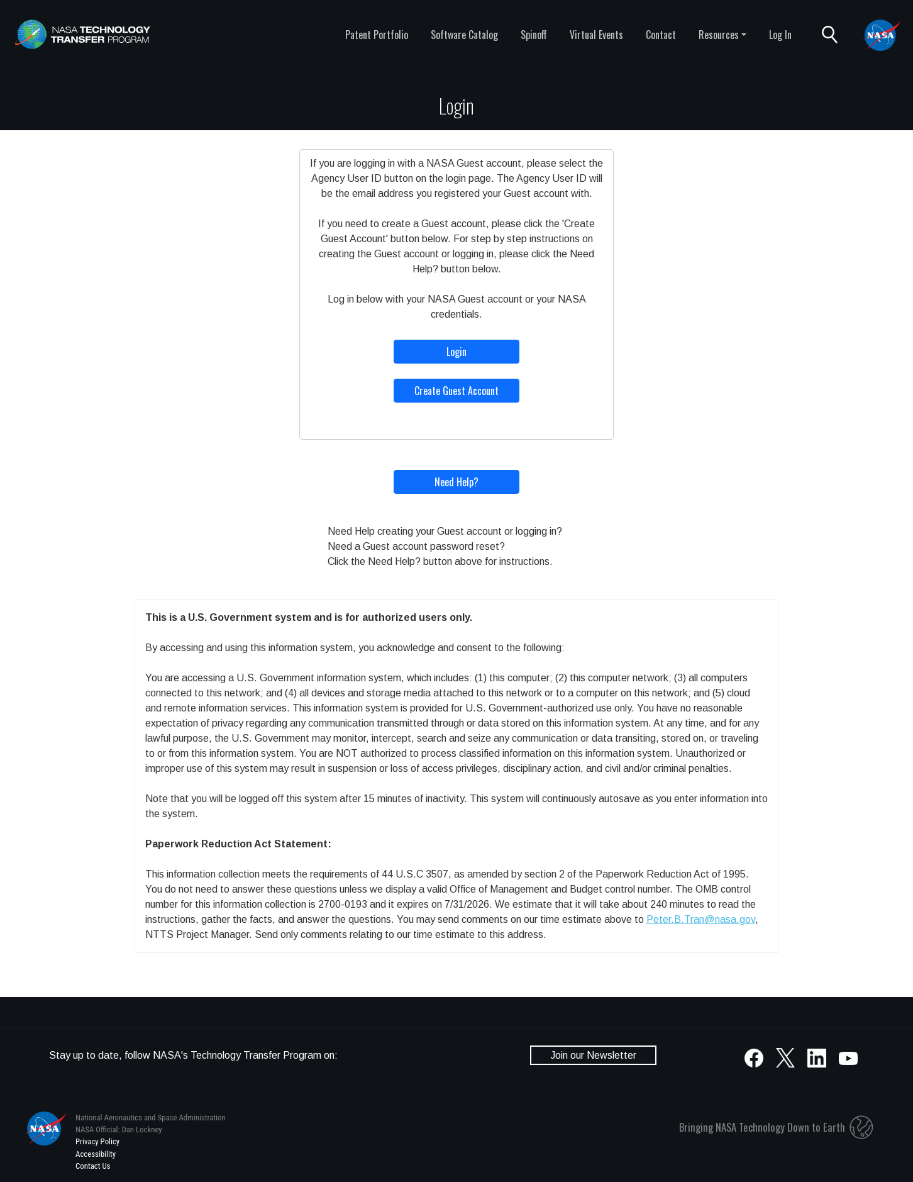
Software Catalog (464, 34)
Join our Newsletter (593, 1055)
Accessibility (95, 1154)
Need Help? (456, 481)
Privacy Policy (97, 1141)
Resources (719, 34)
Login (456, 351)
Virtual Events (596, 34)
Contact (661, 34)
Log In (780, 34)
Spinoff (534, 34)
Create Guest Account (456, 390)
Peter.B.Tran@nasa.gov (700, 919)
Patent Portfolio (376, 34)
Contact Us (92, 1166)
